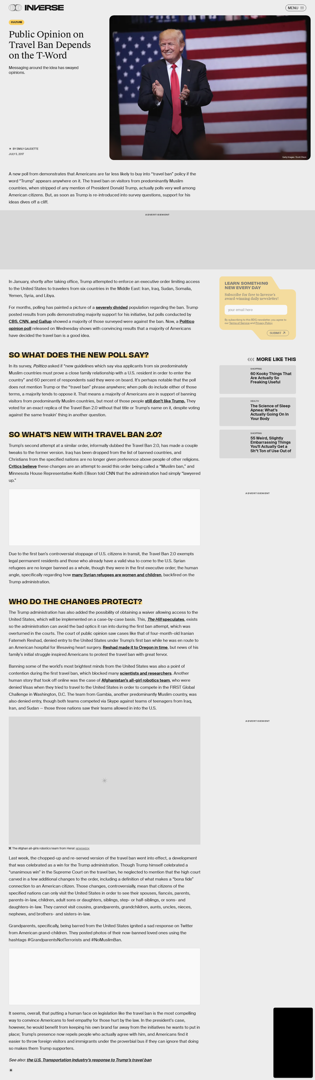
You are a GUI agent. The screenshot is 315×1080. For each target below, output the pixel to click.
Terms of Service (239, 325)
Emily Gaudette (27, 149)
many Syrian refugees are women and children (116, 575)
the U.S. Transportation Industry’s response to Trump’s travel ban (89, 1060)
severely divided (112, 307)
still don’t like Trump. (165, 401)
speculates (165, 619)
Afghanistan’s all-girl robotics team (136, 680)
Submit (275, 335)
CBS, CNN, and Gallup (30, 321)
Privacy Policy (264, 325)
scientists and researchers (146, 673)
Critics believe (23, 466)
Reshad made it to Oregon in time (135, 647)
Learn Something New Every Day (246, 286)
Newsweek (82, 848)
